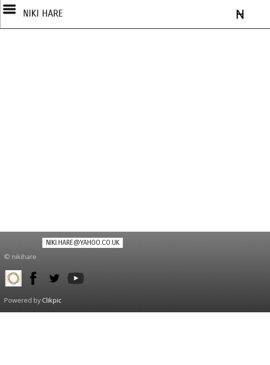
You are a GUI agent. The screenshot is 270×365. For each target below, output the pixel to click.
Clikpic (51, 300)
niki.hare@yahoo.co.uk (83, 242)
